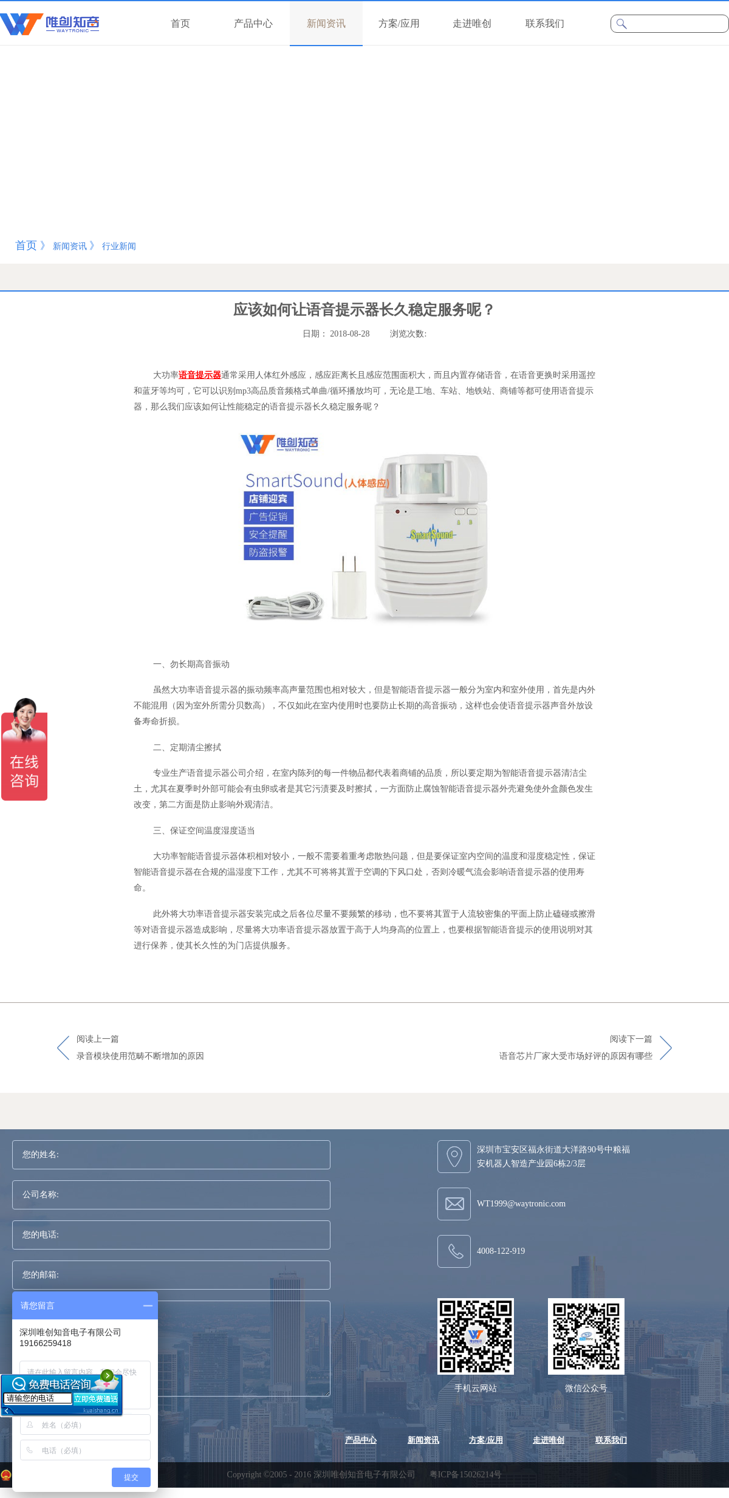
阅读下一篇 (575, 1048)
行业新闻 (119, 246)
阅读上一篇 (140, 1048)
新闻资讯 (70, 246)
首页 (180, 23)
